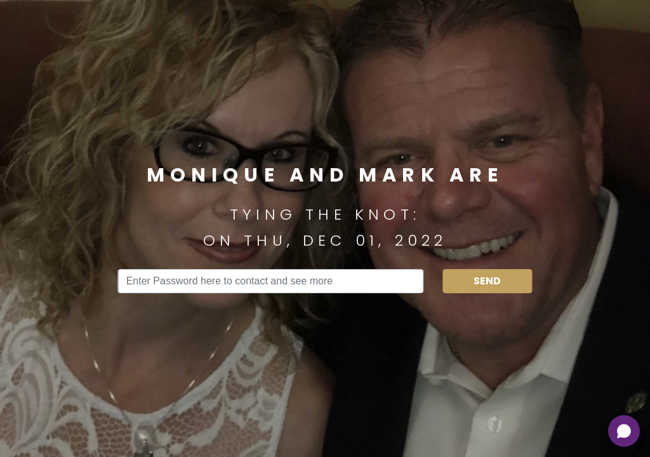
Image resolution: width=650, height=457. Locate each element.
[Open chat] (624, 431)
